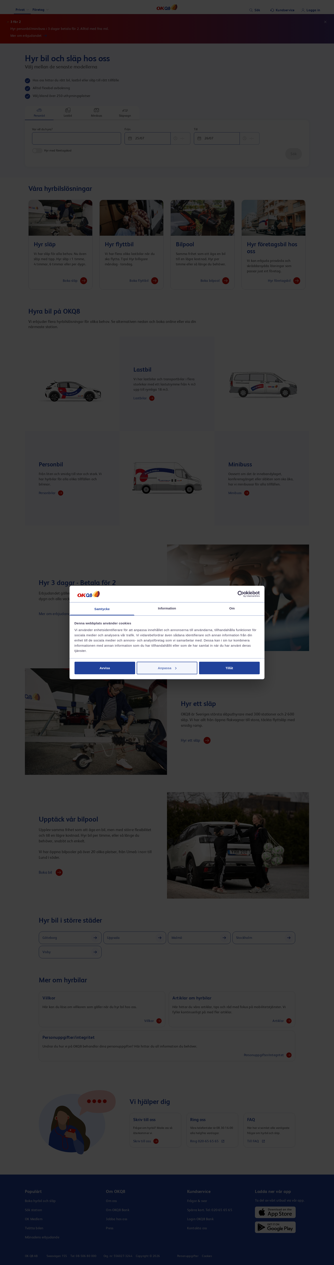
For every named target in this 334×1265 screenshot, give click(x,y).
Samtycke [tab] (102, 609)
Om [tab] (232, 608)
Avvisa (105, 668)
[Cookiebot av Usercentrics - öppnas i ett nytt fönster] (241, 594)
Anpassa (167, 668)
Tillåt (229, 668)
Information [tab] (167, 608)
